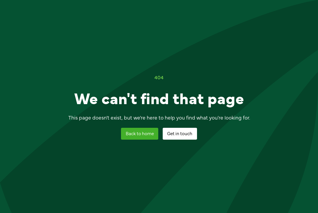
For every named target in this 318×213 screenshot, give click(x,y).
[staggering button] (139, 134)
